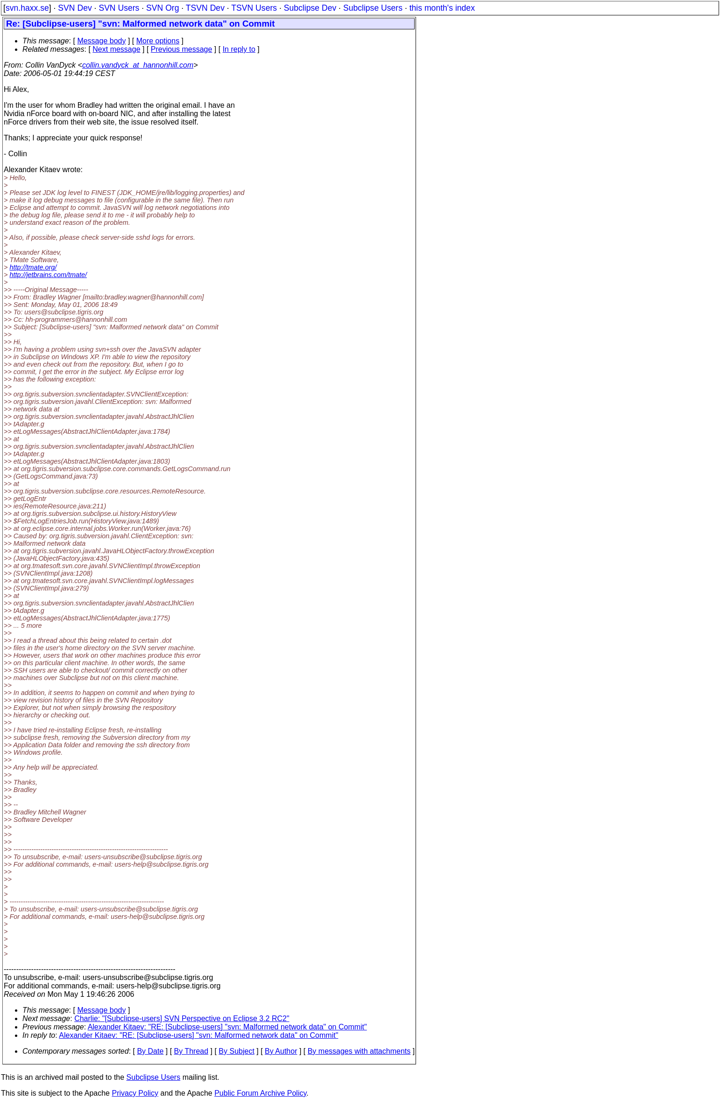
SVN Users (119, 8)
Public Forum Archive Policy (260, 1093)
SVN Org (162, 8)
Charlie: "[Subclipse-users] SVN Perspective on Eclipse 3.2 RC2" (181, 1018)
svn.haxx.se (27, 8)
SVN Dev (75, 8)
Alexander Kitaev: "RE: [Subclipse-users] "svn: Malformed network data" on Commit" (227, 1027)
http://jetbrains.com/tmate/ (48, 274)
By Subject (236, 1051)
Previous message (181, 49)
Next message (116, 49)
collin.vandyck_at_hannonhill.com (137, 65)
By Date (150, 1051)
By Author (281, 1051)
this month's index (442, 8)
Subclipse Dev (310, 8)
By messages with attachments (359, 1051)
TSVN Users (254, 8)
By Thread (191, 1051)
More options (158, 41)
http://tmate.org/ (32, 267)
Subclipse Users (372, 8)
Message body (101, 41)
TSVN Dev (205, 8)
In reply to (239, 49)
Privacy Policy (135, 1093)
